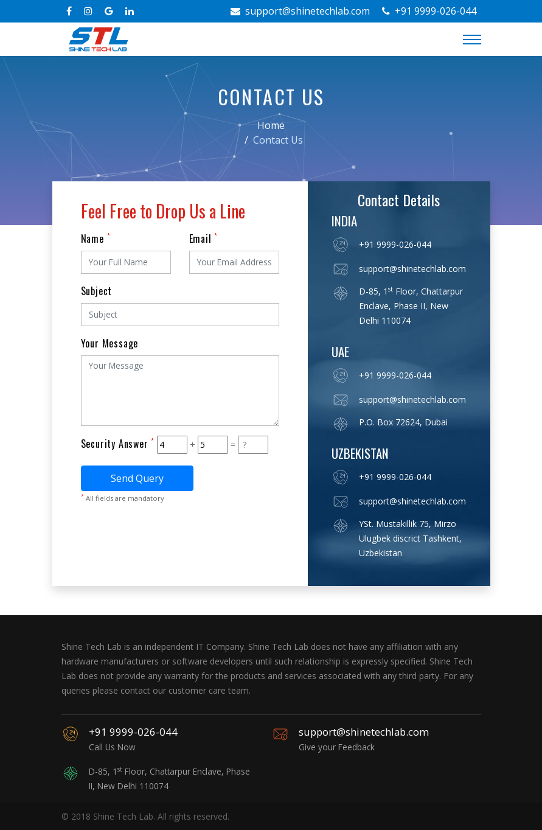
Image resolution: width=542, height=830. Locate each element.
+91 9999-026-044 (429, 11)
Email (203, 238)
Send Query (137, 478)
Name (96, 238)
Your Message (110, 343)
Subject (97, 291)
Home (271, 125)
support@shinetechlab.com (300, 11)
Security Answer (118, 443)
